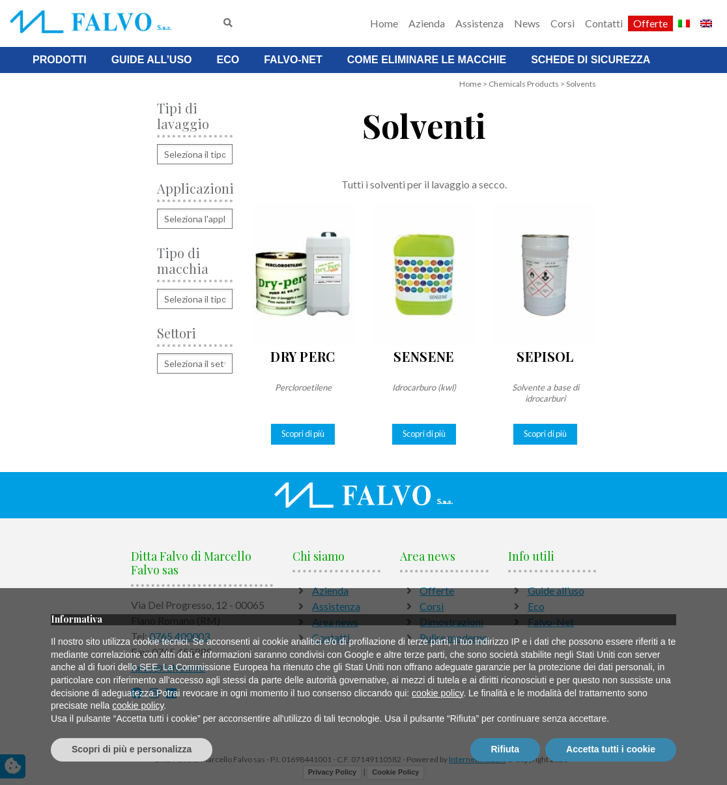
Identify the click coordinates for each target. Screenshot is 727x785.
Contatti (604, 23)
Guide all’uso (151, 59)
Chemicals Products (524, 84)
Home (384, 23)
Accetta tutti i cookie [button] (610, 749)
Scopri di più (302, 433)
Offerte (650, 23)
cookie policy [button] (437, 693)
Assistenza (479, 23)
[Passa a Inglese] (706, 23)
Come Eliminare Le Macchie (426, 59)
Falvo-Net (293, 59)
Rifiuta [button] (505, 749)
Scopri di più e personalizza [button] (132, 749)
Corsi (562, 23)
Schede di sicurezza (590, 59)
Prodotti (60, 59)
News (527, 23)
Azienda (426, 23)
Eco (228, 59)
